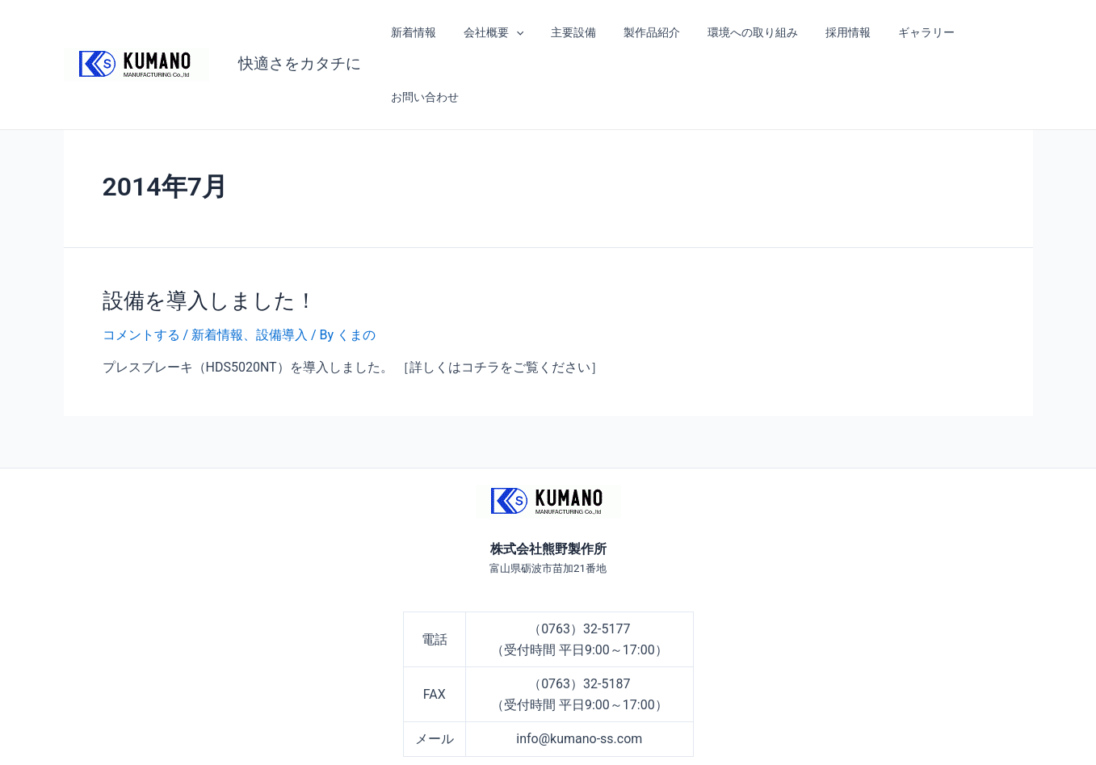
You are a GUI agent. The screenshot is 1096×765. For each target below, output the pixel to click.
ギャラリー (902, 32)
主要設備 (568, 32)
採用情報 (828, 32)
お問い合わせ (987, 32)
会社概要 (493, 32)
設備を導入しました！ (210, 236)
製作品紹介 (642, 32)
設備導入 (282, 270)
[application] (515, 32)
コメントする (141, 270)
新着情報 (417, 32)
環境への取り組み (738, 32)
